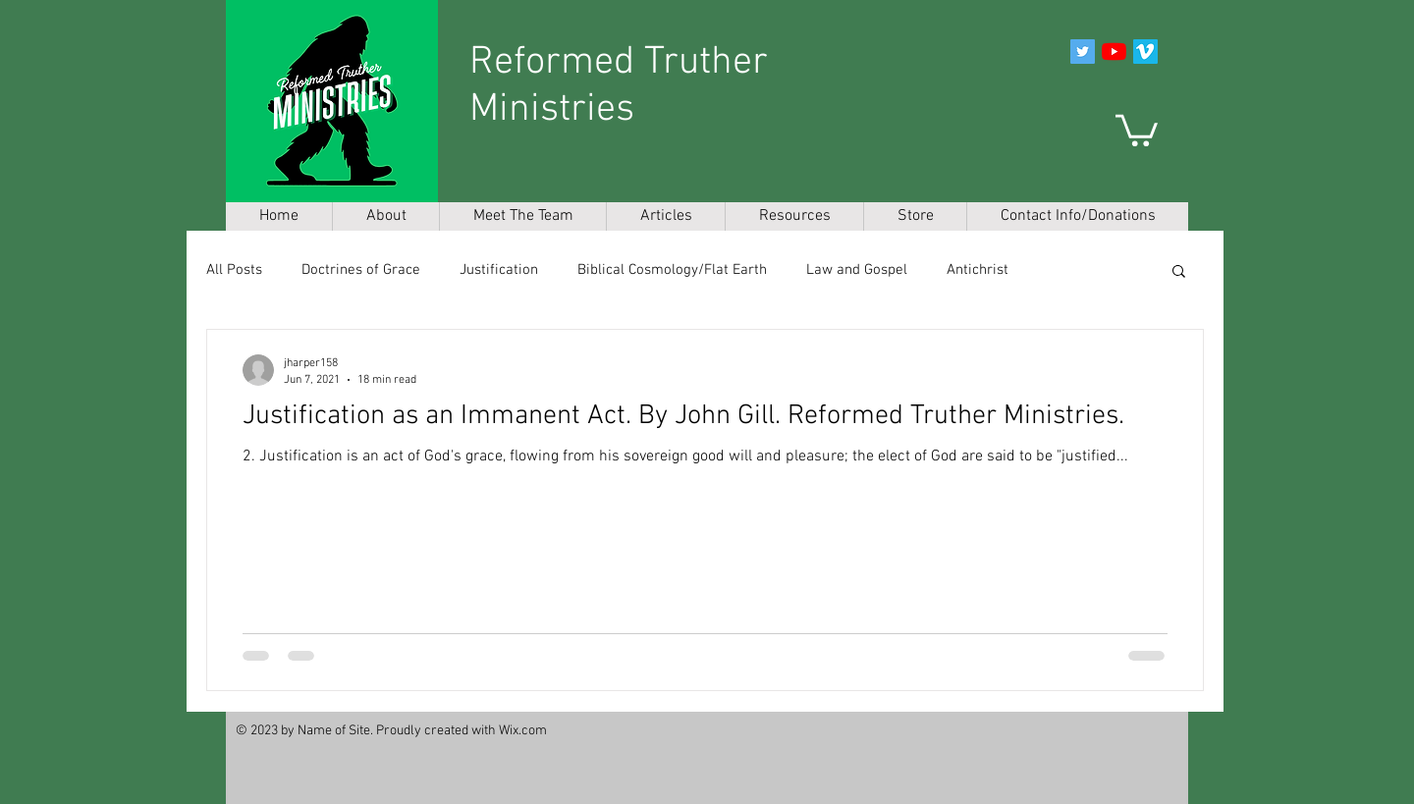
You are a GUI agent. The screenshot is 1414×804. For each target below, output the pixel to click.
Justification (499, 270)
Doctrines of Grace (360, 270)
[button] (1136, 128)
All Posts (234, 270)
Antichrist (977, 270)
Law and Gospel (856, 270)
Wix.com (523, 731)
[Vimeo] (1145, 51)
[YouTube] (1114, 51)
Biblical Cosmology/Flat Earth (672, 270)
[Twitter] (1082, 51)
